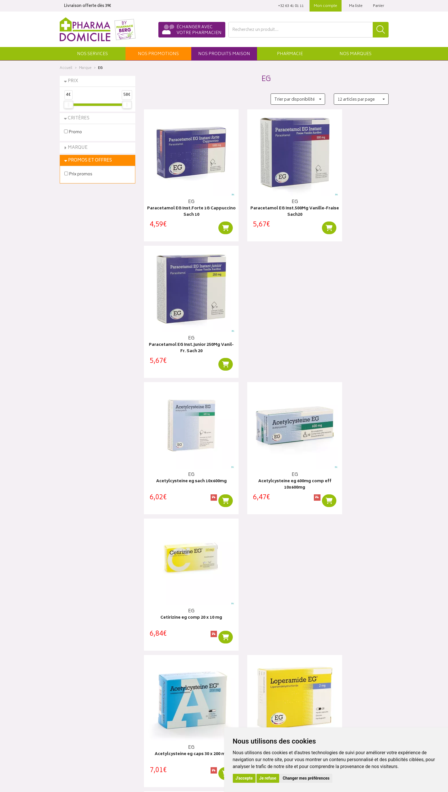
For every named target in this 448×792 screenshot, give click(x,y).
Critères (78, 118)
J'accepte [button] (244, 778)
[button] (92, 53)
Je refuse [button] (267, 778)
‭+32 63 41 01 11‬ (291, 6)
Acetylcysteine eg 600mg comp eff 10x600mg (266, 326)
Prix (73, 81)
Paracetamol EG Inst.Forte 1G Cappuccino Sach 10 (182, 200)
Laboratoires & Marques (165, 680)
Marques (356, 54)
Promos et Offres (90, 160)
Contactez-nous (74, 687)
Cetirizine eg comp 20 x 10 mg (350, 323)
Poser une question (77, 680)
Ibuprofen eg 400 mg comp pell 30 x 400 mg (182, 577)
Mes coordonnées (245, 680)
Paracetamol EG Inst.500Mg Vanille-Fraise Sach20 (266, 200)
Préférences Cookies (163, 754)
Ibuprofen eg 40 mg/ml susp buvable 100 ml (350, 452)
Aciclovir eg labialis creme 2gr (266, 574)
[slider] (68, 105)
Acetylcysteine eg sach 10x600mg (182, 326)
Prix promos (78, 174)
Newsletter (154, 707)
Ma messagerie (242, 707)
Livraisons (322, 680)
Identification (240, 674)
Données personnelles (165, 741)
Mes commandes (244, 687)
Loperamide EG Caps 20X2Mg (266, 449)
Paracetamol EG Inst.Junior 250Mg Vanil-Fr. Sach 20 (350, 200)
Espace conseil (158, 700)
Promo (73, 132)
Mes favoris (238, 700)
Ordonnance (155, 714)
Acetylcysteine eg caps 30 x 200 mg (182, 452)
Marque (85, 68)
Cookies (151, 747)
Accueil (66, 68)
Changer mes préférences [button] (306, 778)
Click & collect (326, 674)
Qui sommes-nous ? (79, 674)
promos (158, 54)
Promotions (155, 687)
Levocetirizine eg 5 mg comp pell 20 (350, 577)
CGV (148, 727)
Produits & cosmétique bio (168, 694)
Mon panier (238, 694)
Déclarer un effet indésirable (169, 721)
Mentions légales (159, 734)
